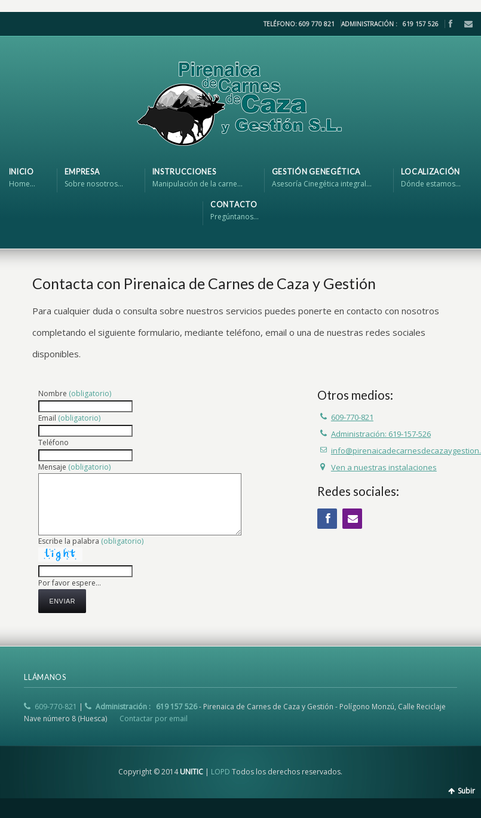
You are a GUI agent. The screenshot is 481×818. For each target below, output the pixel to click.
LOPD (220, 772)
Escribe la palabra (90, 541)
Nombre (74, 393)
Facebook (450, 24)
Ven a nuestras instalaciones (384, 467)
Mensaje (74, 467)
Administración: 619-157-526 (381, 433)
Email (464, 24)
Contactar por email (154, 718)
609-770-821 (352, 417)
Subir (466, 791)
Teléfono (53, 442)
